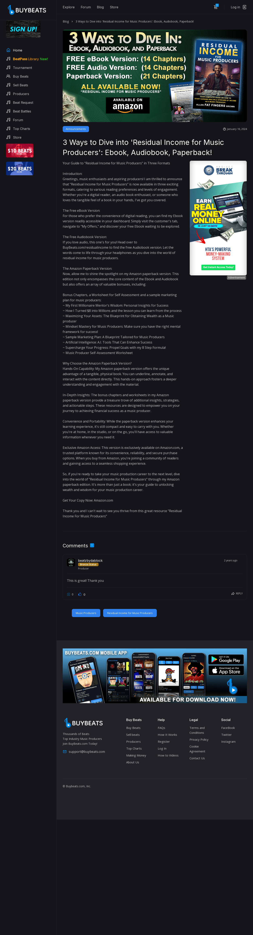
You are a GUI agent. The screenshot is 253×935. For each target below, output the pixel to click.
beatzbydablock (90, 560)
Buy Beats (133, 728)
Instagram (228, 741)
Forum (86, 7)
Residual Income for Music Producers (130, 613)
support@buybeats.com (84, 751)
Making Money (136, 755)
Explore (69, 7)
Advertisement (236, 277)
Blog (100, 7)
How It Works (167, 735)
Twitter (226, 735)
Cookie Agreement (197, 748)
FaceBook (228, 728)
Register (164, 741)
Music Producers (86, 613)
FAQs (161, 728)
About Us (132, 762)
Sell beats (133, 735)
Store (114, 7)
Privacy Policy (199, 739)
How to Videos (168, 755)
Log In (162, 748)
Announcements (76, 129)
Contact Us (197, 758)
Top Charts (134, 748)
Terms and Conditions (197, 730)
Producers (133, 741)
